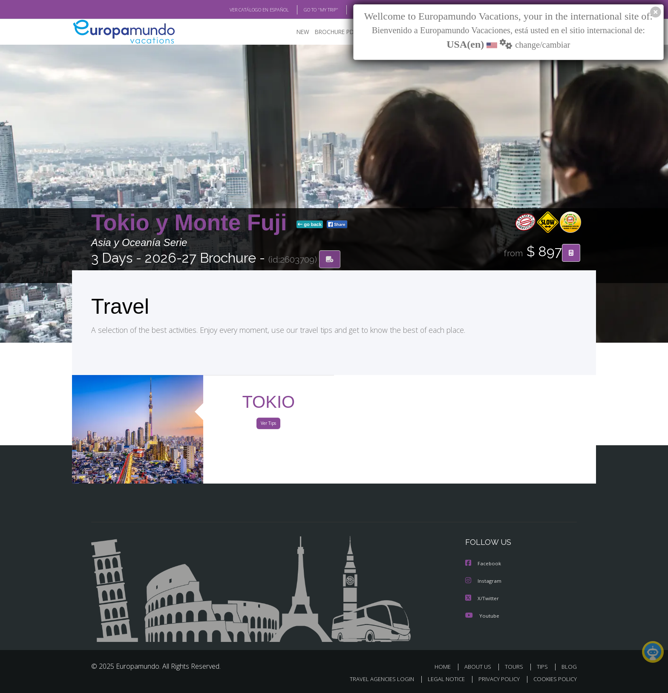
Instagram (483, 581)
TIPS (543, 666)
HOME (446, 666)
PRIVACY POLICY (495, 679)
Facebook (483, 564)
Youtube (482, 615)
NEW (294, 32)
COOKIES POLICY (553, 679)
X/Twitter (482, 598)
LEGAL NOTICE (440, 679)
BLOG (348, 9)
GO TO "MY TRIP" (307, 9)
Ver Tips (268, 424)
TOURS (515, 666)
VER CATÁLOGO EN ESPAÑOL (240, 9)
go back (310, 224)
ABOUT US (480, 666)
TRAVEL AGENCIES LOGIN (374, 679)
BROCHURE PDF (330, 32)
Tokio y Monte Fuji (192, 222)
